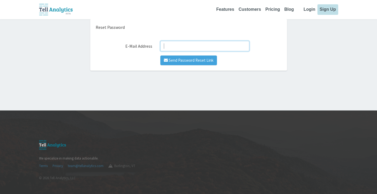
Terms (43, 166)
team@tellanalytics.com (85, 166)
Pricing (272, 9)
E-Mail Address (138, 46)
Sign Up (328, 9)
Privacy (58, 166)
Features (225, 9)
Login (310, 9)
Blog (289, 9)
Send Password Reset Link (188, 60)
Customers (249, 9)
